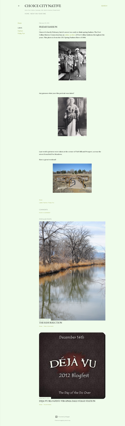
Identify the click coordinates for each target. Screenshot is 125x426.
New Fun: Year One (38, 14)
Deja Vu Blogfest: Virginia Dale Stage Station (67, 400)
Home (27, 14)
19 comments (47, 404)
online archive (70, 35)
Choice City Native (43, 6)
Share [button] (20, 23)
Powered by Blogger (62, 417)
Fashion (20, 31)
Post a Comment (44, 212)
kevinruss (67, 420)
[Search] (104, 6)
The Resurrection (50, 322)
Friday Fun (21, 33)
